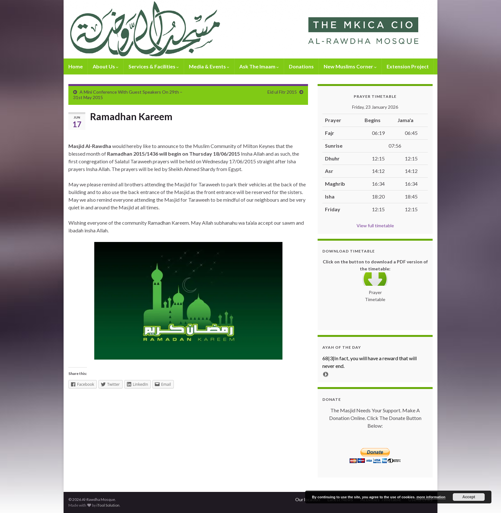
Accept (468, 497)
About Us (106, 66)
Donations (301, 66)
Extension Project (408, 66)
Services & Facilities (153, 66)
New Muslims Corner (350, 66)
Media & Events (209, 66)
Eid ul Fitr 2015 (282, 92)
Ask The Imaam (259, 66)
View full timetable (375, 225)
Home (75, 66)
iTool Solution (107, 505)
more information (430, 497)
